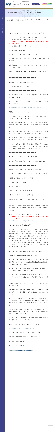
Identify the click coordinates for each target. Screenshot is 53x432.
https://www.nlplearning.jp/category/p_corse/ (25, 108)
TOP (9, 10)
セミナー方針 (38, 10)
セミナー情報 (12, 15)
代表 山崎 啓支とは (26, 10)
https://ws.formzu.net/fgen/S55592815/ (22, 221)
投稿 (12, 19)
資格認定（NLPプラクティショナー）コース (20, 12)
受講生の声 (38, 12)
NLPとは (16, 10)
